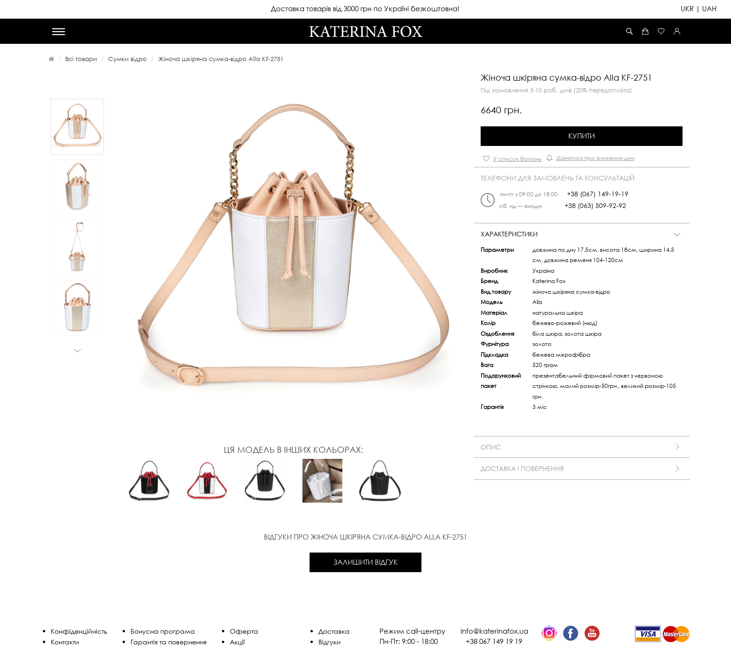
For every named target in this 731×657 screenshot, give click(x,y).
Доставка (334, 631)
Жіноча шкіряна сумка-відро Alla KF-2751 (220, 58)
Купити (581, 135)
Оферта (244, 631)
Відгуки (329, 642)
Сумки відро (127, 58)
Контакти (65, 642)
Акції (237, 642)
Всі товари (81, 58)
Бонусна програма (163, 631)
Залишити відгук (365, 562)
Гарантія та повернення (169, 642)
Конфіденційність (79, 631)
